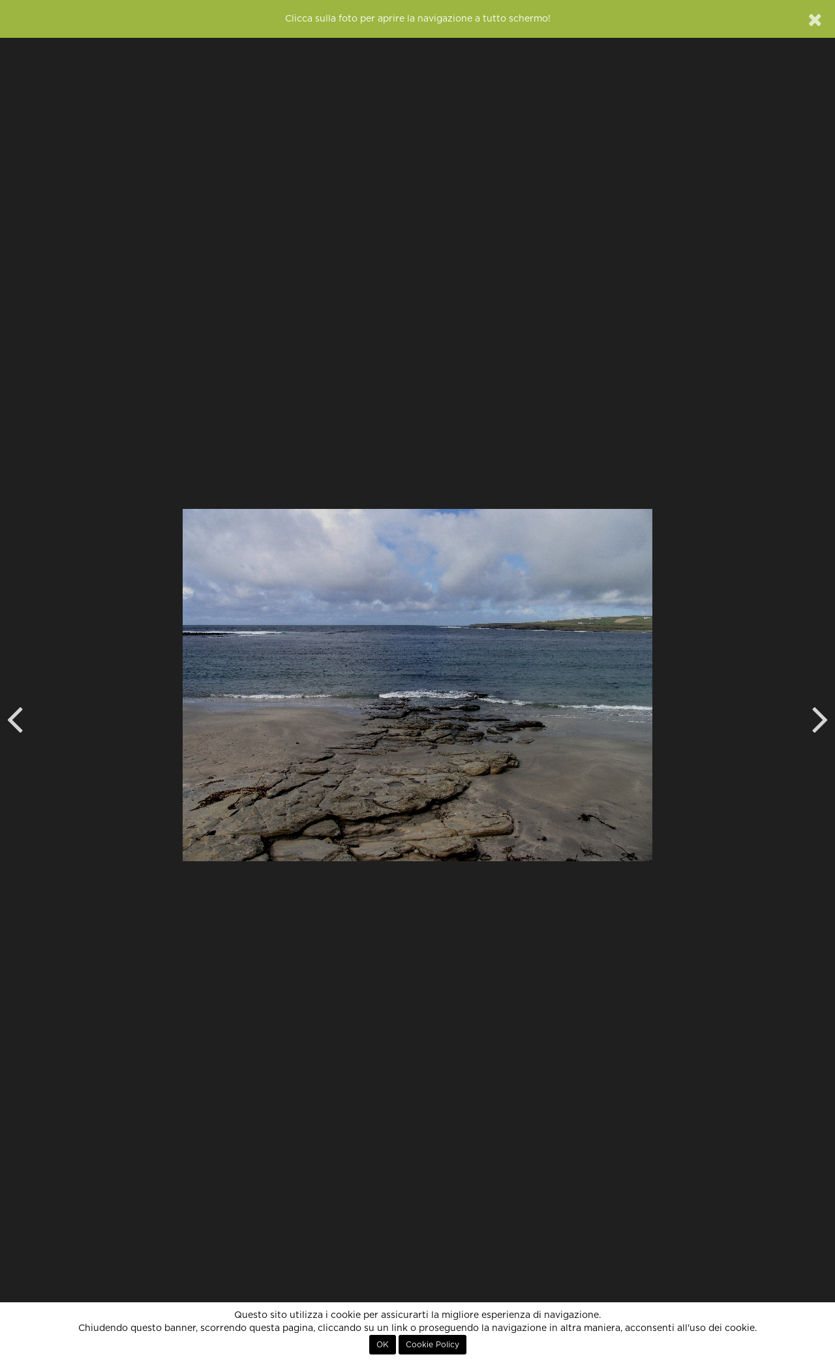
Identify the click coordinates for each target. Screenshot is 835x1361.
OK (382, 1345)
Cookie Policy (432, 1345)
